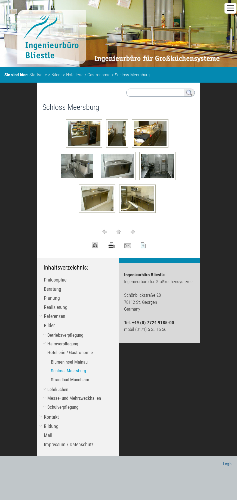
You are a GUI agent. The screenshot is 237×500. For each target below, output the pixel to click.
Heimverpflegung (62, 343)
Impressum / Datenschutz (69, 444)
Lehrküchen (57, 389)
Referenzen (54, 316)
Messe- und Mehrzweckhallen (74, 398)
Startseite (38, 74)
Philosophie (55, 280)
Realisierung (55, 307)
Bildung (51, 426)
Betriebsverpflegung (65, 335)
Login (227, 463)
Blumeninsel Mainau (69, 362)
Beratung (52, 289)
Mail (48, 435)
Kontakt (51, 417)
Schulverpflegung (62, 407)
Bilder (56, 74)
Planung (52, 298)
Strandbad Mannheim (70, 379)
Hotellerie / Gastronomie (88, 74)
